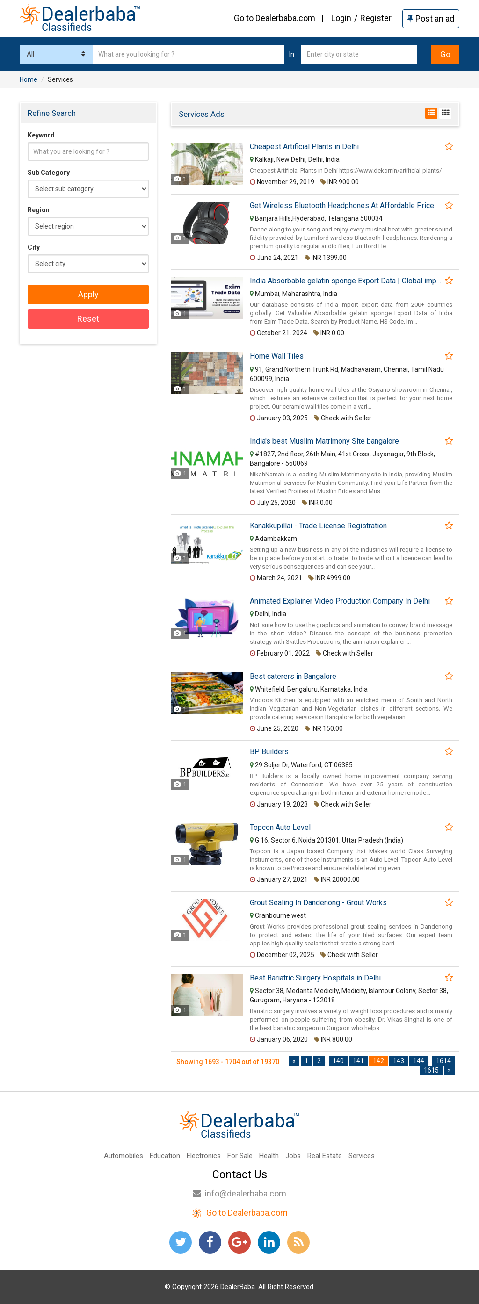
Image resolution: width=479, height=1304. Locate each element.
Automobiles (123, 1156)
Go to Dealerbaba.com (274, 18)
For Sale (240, 1156)
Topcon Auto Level (280, 827)
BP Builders (269, 752)
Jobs (293, 1156)
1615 (431, 1070)
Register (376, 18)
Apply (88, 294)
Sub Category (49, 172)
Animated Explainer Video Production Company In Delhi (340, 601)
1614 (443, 1061)
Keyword (41, 135)
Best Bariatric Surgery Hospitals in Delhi (315, 978)
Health (269, 1156)
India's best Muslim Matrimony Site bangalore (324, 441)
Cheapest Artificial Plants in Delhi (304, 147)
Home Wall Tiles (277, 356)
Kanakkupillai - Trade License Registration (318, 526)
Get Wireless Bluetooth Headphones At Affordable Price (342, 206)
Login (341, 18)
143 (398, 1061)
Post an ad (430, 18)
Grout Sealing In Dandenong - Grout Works (318, 903)
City (34, 247)
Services (361, 1156)
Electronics (204, 1156)
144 (418, 1061)
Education (165, 1156)
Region (39, 210)
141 (358, 1061)
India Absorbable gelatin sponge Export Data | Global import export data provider (347, 281)
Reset (88, 319)
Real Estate (324, 1156)
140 (338, 1061)
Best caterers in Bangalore (293, 676)
